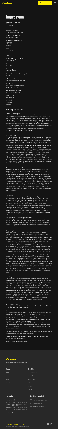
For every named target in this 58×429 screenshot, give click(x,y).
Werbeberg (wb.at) (22, 341)
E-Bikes (30, 383)
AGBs (24, 424)
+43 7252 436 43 (14, 30)
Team (7, 376)
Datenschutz (17, 424)
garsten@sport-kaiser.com (16, 32)
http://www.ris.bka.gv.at (20, 338)
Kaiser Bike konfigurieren (34, 376)
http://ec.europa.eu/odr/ (19, 307)
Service (30, 386)
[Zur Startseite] (7, 2)
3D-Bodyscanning (32, 372)
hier (9, 297)
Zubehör (30, 389)
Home (7, 372)
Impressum (9, 424)
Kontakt (8, 383)
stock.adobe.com (10, 97)
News (7, 379)
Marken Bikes (31, 379)
